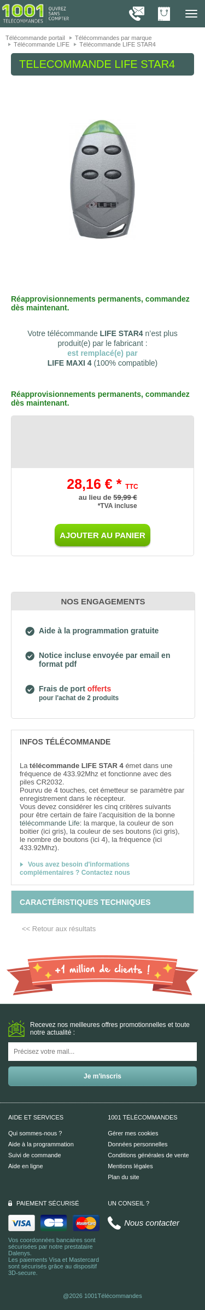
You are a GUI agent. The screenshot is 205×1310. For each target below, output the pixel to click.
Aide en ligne (25, 1166)
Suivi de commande (34, 1155)
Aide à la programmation (41, 1144)
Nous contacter (151, 1222)
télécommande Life (50, 823)
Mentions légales (130, 1166)
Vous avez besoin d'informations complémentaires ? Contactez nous (75, 868)
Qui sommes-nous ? (35, 1133)
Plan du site (123, 1177)
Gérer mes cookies (133, 1133)
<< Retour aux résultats (59, 929)
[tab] (102, 741)
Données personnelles (137, 1144)
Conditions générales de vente (148, 1155)
